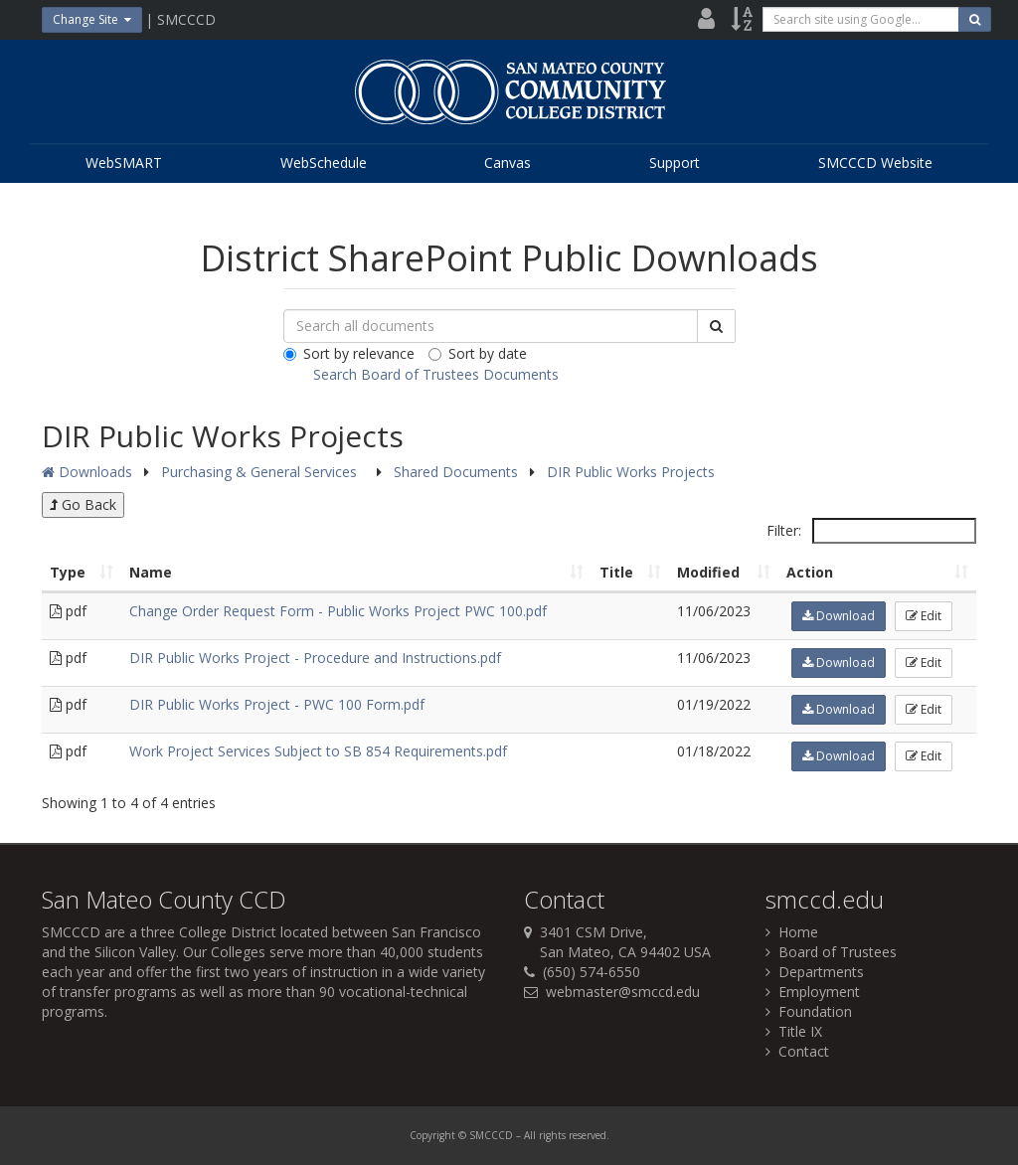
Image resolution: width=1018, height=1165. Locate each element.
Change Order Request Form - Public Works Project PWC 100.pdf (338, 610)
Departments (814, 971)
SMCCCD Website (875, 162)
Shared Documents (458, 471)
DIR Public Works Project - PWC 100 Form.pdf (276, 704)
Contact (797, 1051)
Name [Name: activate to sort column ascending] (150, 572)
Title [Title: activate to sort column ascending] (616, 572)
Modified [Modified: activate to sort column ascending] (708, 572)
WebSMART (123, 162)
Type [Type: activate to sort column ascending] (67, 572)
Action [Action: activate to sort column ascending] (809, 572)
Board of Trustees (831, 951)
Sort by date (477, 353)
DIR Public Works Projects (631, 471)
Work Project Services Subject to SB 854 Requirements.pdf (318, 751)
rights (552, 1135)
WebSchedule (323, 162)
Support (674, 162)
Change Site (92, 19)
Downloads (87, 471)
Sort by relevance (349, 353)
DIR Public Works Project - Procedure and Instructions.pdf (315, 657)
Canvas (507, 162)
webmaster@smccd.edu (623, 991)
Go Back (83, 504)
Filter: (871, 531)
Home (791, 931)
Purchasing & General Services (261, 471)
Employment (812, 991)
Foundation (808, 1011)
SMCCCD (71, 931)
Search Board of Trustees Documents (436, 374)
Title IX (793, 1031)
